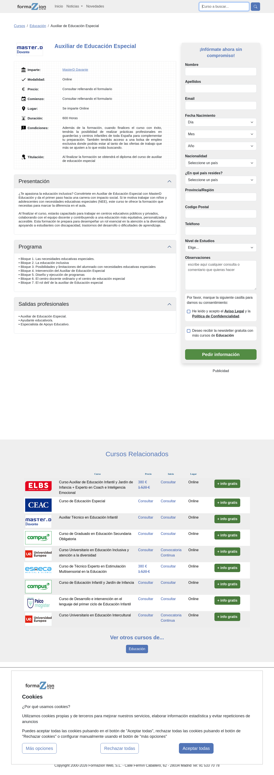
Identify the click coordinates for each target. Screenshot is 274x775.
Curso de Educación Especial (82, 501)
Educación (137, 649)
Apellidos (193, 81)
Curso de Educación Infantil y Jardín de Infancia (96, 582)
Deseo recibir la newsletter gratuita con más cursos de (222, 333)
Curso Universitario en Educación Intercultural (96, 615)
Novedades (95, 6)
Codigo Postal (197, 207)
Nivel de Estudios (199, 241)
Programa (30, 247)
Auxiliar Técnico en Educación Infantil (88, 517)
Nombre (191, 65)
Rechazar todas (119, 748)
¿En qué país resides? (204, 173)
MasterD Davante (75, 69)
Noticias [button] (73, 6)
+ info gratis (227, 484)
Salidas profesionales (44, 304)
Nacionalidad (196, 156)
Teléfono (192, 224)
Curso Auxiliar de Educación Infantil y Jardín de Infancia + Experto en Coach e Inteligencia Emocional (96, 487)
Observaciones (197, 258)
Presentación (34, 181)
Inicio (59, 6)
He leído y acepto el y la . (221, 313)
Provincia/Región (199, 190)
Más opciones (39, 748)
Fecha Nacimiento (200, 115)
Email (190, 98)
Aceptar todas (196, 748)
